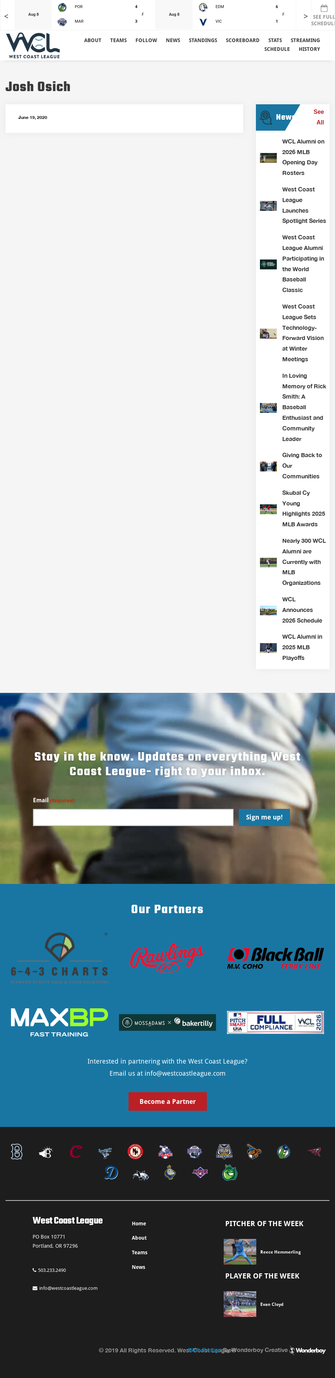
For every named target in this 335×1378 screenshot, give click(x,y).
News (173, 40)
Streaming (305, 40)
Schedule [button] (277, 49)
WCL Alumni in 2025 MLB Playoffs (302, 647)
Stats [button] (275, 40)
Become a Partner (167, 1101)
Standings (203, 40)
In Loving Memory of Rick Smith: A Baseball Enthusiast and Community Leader (304, 407)
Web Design (205, 1349)
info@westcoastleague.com (185, 1073)
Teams (140, 1252)
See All (319, 117)
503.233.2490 (49, 1270)
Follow (146, 40)
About (92, 40)
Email (53, 800)
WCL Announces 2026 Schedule (302, 609)
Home (139, 1223)
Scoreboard (243, 40)
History (309, 49)
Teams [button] (118, 40)
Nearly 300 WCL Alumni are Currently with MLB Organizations (304, 561)
